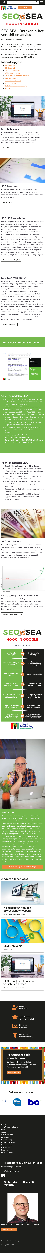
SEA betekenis (10, 68)
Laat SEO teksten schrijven (11, 614)
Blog (3, 1129)
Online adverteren (9, 324)
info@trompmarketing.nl (12, 1167)
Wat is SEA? (6, 202)
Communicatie (6, 1145)
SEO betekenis (10, 65)
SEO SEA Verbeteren (12, 73)
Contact (4, 1132)
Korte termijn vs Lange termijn (16, 86)
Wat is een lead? (7, 1135)
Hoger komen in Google (11, 260)
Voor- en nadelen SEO (13, 78)
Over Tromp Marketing (9, 1127)
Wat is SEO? (6, 147)
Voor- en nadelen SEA (13, 81)
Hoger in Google (7, 1140)
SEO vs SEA (9, 88)
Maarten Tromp (7, 1152)
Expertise (4, 1150)
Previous (2, 1101)
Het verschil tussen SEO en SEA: (17, 76)
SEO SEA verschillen (12, 71)
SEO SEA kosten (11, 83)
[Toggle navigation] (41, 2)
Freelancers (5, 1147)
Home (3, 1124)
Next (41, 1101)
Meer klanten (6, 1137)
